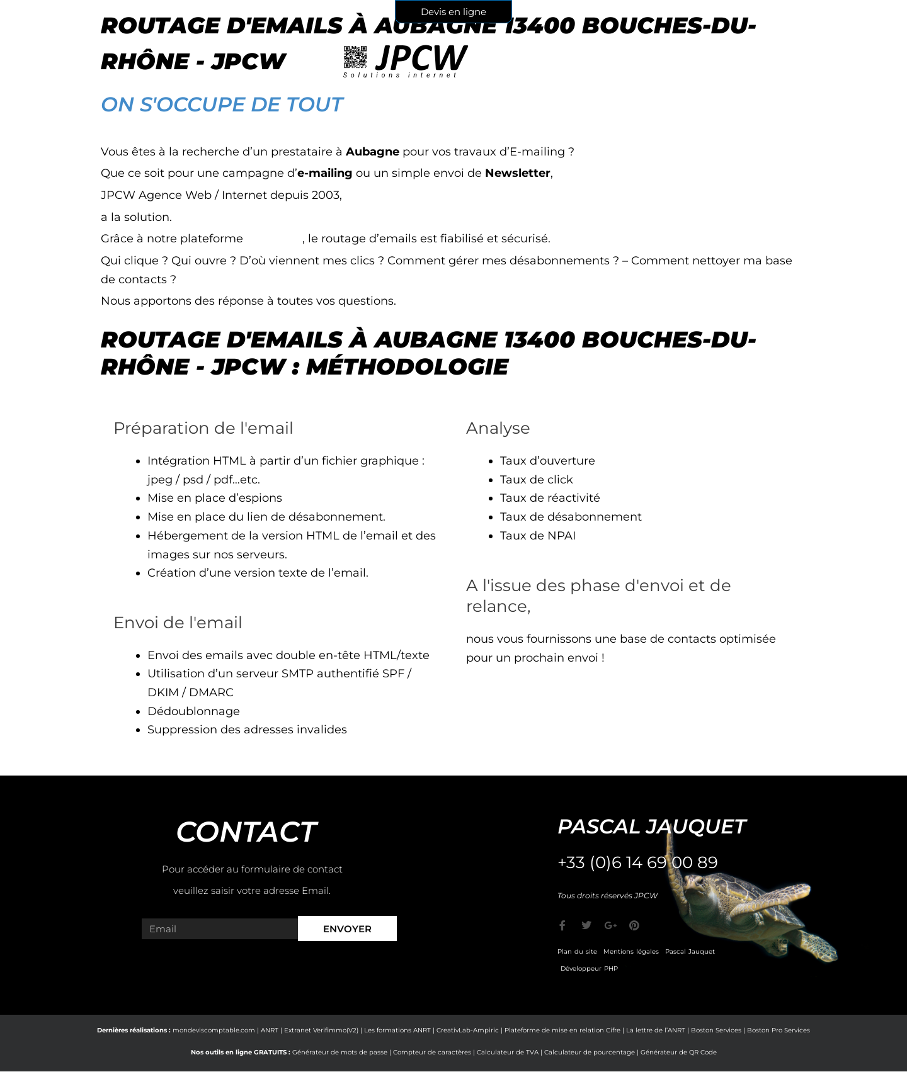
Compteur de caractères (432, 1052)
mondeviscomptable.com (214, 1030)
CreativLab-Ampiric (467, 1030)
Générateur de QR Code (679, 1052)
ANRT (269, 1030)
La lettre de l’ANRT (655, 1030)
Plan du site (577, 951)
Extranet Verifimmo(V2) (321, 1030)
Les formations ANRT (397, 1030)
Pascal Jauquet (690, 951)
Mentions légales (631, 951)
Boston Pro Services (778, 1030)
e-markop (274, 239)
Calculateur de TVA (508, 1052)
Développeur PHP (589, 968)
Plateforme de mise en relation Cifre (562, 1030)
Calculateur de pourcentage (589, 1052)
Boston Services (716, 1030)
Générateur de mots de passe (339, 1052)
